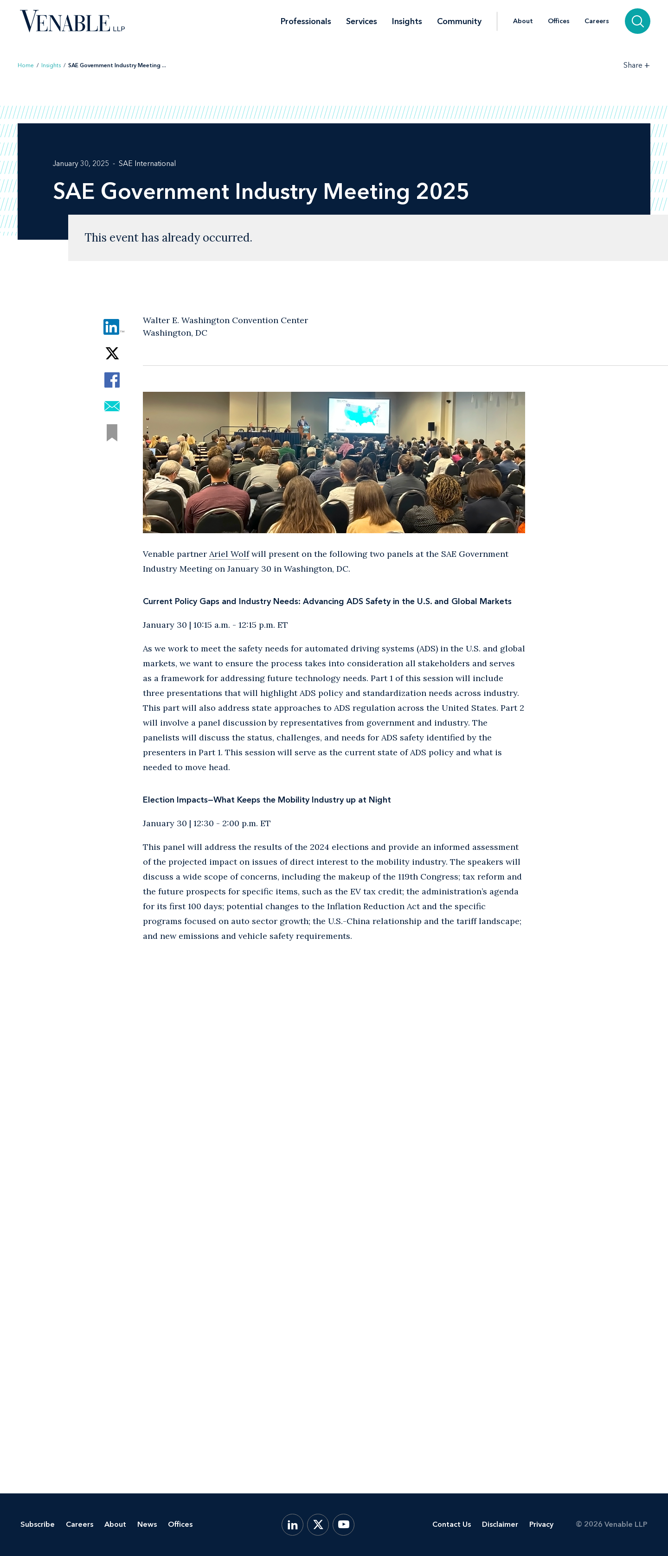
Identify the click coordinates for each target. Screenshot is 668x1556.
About (523, 21)
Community (459, 21)
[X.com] (318, 1525)
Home (26, 65)
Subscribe (37, 1524)
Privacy (541, 1524)
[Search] (637, 21)
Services (361, 21)
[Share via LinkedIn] (112, 327)
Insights (407, 21)
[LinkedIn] (292, 1525)
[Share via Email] (112, 406)
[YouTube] (343, 1525)
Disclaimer (500, 1524)
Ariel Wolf (229, 553)
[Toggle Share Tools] (637, 65)
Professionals (306, 21)
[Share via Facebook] (112, 380)
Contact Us (451, 1524)
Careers (596, 21)
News (147, 1524)
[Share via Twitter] (112, 353)
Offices (559, 21)
